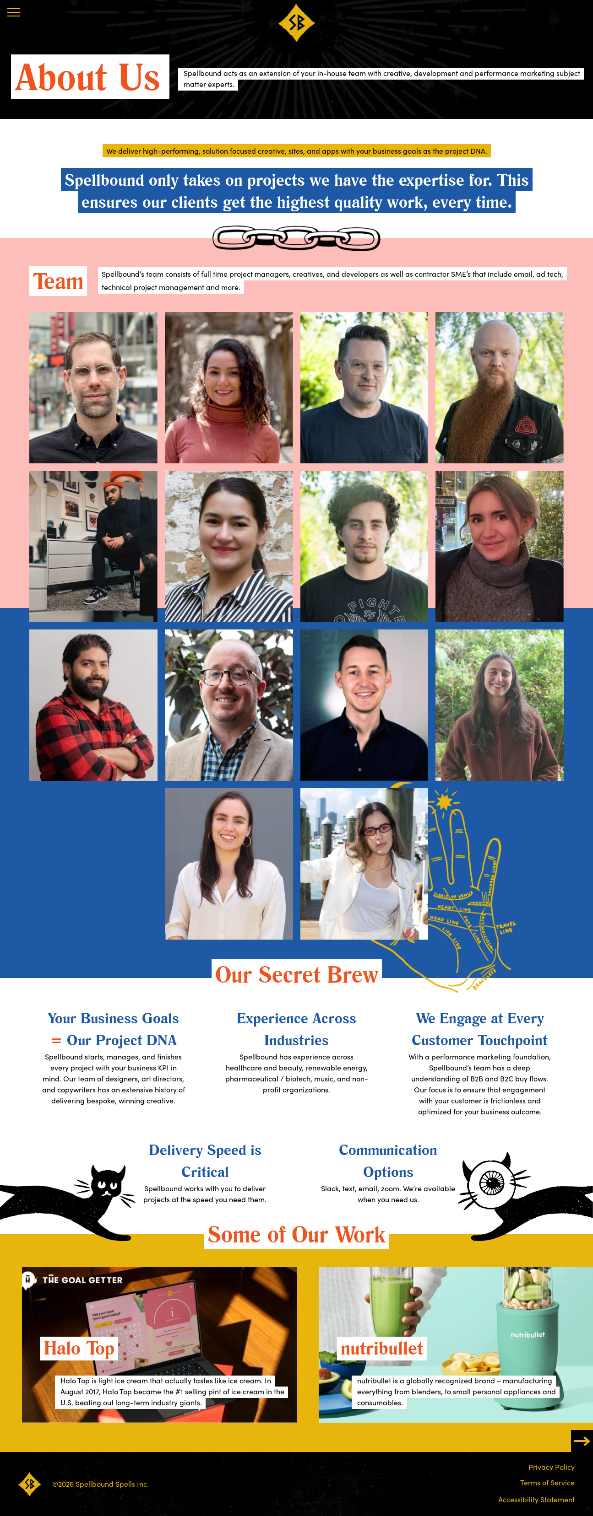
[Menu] (13, 12)
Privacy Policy (551, 1467)
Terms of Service (547, 1482)
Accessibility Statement (536, 1499)
